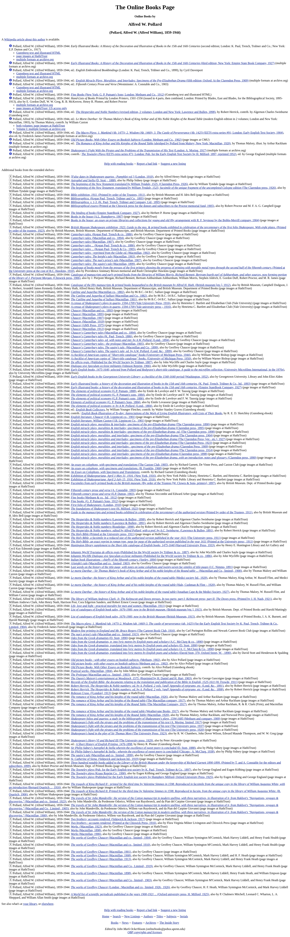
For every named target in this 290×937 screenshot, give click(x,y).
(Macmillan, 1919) (87, 321)
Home (105, 916)
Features (137, 922)
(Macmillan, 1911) (118, 605)
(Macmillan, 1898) (86, 830)
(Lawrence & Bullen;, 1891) (108, 523)
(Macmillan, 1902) (110, 252)
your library (30, 903)
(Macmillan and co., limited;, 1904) (111, 837)
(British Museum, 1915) (133, 616)
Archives (150, 922)
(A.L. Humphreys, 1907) (97, 216)
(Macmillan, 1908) (101, 855)
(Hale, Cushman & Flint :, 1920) (143, 584)
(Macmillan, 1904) (91, 670)
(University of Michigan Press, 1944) (130, 354)
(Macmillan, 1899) (103, 263)
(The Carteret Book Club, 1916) (123, 630)
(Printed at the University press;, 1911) (162, 541)
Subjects (171, 916)
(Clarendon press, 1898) (139, 453)
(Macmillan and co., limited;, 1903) (100, 674)
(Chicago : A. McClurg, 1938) (142, 751)
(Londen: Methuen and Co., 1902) (126, 139)
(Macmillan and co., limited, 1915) (105, 634)
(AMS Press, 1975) (87, 325)
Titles (159, 916)
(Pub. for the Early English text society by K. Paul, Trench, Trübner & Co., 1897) (131, 769)
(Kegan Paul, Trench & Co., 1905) (103, 249)
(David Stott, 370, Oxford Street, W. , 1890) (151, 652)
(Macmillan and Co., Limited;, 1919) (112, 866)
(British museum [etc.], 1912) (150, 285)
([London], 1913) (91, 693)
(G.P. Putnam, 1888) (103, 391)
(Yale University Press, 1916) (120, 303)
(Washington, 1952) (139, 376)
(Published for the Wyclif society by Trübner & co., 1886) (141, 556)
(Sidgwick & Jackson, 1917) (108, 819)
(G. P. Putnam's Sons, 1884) (105, 402)
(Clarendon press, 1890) (163, 457)
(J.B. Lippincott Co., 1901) (107, 420)
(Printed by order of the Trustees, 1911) (108, 194)
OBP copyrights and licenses (144, 932)
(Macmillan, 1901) (104, 299)
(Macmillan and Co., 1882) (109, 295)
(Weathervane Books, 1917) (125, 711)
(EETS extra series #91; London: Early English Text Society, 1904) (179, 132)
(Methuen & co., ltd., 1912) (94, 497)
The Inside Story (169, 922)
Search (117, 916)
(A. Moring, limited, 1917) (136, 722)
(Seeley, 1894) (113, 559)
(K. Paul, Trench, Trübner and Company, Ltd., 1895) (115, 202)
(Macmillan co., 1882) (97, 292)
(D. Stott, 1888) (133, 747)
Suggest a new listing (173, 163)
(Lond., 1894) (120, 340)
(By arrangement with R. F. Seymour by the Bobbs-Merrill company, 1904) (165, 220)
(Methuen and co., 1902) (119, 663)
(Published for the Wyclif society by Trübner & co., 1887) (130, 552)
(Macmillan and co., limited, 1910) (110, 844)
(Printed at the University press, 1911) (103, 534)
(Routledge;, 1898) (102, 526)
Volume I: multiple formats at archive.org (40, 129)
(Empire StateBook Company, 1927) (105, 212)
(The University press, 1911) (146, 537)
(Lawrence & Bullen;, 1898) (108, 519)
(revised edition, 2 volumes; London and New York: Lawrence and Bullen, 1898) (145, 111)
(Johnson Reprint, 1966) (111, 365)
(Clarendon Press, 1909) (139, 446)
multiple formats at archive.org (34, 76)
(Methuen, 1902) (115, 659)
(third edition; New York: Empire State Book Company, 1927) (172, 63)
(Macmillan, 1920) (120, 714)
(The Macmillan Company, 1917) (128, 704)
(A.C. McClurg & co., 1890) (137, 641)
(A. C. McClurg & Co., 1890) (142, 649)
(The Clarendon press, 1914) (142, 450)
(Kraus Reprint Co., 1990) (98, 773)
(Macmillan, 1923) (86, 826)
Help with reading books (118, 163)
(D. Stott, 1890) (99, 638)
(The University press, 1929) (112, 740)
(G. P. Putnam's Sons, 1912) (94, 501)
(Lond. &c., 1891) (147, 685)
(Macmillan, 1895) (87, 314)
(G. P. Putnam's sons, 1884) (107, 394)
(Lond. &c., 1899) (121, 351)
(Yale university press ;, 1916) (121, 306)
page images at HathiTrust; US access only (41, 108)
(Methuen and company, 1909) (145, 718)
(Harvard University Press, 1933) (143, 545)
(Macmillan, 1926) (119, 696)
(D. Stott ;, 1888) (93, 180)
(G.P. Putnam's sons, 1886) (107, 398)
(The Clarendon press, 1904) (142, 435)
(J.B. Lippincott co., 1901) (103, 416)
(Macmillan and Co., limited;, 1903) (111, 880)
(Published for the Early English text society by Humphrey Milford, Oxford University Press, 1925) (142, 777)
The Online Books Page (144, 7)
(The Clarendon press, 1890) (140, 424)
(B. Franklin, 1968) (116, 468)
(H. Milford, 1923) (104, 508)
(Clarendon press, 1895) (137, 428)
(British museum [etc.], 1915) (136, 609)
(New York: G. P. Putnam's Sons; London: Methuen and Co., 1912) (117, 94)
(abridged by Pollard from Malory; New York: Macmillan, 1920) (153, 143)
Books (114, 922)
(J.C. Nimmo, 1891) (152, 567)
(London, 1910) (112, 176)
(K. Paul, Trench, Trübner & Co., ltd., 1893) (161, 383)
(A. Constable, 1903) (103, 490)
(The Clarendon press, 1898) (143, 431)
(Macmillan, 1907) (92, 241)
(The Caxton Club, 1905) (119, 464)
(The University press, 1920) (137, 729)
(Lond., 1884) (111, 405)
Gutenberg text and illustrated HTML (38, 52)
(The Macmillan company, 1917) (128, 700)
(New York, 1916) (113, 475)
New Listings (132, 916)
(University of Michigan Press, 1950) (131, 358)
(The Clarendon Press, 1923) (141, 442)
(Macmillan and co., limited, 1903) (100, 563)
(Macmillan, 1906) (86, 834)
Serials (184, 916)
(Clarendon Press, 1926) (129, 184)
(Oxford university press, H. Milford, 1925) (140, 894)
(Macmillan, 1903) (103, 256)
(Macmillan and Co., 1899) (114, 347)
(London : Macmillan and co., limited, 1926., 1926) (120, 887)
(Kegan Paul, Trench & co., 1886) (101, 234)
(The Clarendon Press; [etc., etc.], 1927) (148, 439)
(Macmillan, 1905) (107, 343)
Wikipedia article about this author (24, 39)
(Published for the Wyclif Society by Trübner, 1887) (111, 362)
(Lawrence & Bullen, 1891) (142, 530)
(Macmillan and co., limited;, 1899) (102, 755)
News (125, 922)
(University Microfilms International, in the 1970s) (177, 369)
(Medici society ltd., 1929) (139, 577)
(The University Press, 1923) (119, 733)
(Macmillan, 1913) (101, 859)
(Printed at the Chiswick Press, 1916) (113, 822)
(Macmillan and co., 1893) (92, 310)
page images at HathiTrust (31, 56)
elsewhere (47, 903)
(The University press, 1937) (137, 726)
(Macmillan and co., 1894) (97, 238)
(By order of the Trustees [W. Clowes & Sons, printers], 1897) (143, 483)
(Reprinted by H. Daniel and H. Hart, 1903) (131, 678)
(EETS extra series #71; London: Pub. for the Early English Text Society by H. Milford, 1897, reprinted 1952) (158, 154)
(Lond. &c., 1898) (147, 689)
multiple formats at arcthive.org (35, 59)
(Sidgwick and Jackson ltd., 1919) (105, 758)
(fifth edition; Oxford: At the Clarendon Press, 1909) (162, 80)
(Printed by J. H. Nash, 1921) (171, 598)
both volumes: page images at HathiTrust (40, 125)
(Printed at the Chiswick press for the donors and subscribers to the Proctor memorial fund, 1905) (142, 205)
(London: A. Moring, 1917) (139, 150)
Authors (148, 916)
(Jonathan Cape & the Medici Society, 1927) (150, 591)
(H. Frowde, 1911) (154, 682)
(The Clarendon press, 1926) (173, 187)
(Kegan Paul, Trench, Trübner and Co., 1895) (107, 198)
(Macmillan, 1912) (87, 329)
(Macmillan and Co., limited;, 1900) (156, 570)
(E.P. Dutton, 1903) (102, 493)
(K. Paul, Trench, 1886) (101, 336)
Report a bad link (147, 163)
